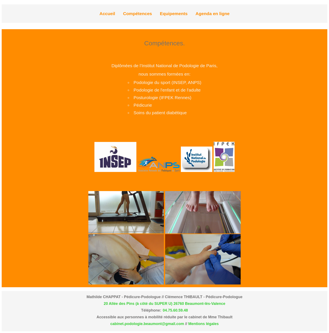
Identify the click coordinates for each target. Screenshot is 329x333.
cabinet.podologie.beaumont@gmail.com (147, 324)
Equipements (174, 13)
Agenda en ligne (213, 13)
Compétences (137, 13)
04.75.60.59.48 (175, 310)
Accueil (107, 13)
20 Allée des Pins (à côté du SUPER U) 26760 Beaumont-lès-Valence (164, 304)
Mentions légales (203, 324)
